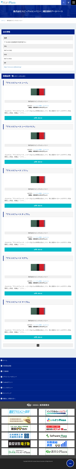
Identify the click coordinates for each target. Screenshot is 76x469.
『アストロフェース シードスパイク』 (20, 127)
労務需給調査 (7, 366)
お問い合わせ (38, 118)
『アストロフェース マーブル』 (18, 302)
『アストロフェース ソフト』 (17, 170)
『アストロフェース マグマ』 (17, 258)
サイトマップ (7, 393)
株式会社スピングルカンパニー (38, 101)
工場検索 (6, 371)
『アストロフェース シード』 (17, 83)
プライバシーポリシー (10, 376)
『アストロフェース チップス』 (18, 214)
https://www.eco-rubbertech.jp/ (12, 67)
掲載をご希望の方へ (9, 398)
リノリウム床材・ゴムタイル (41, 105)
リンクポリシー (8, 387)
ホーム (3, 20)
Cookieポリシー (8, 382)
